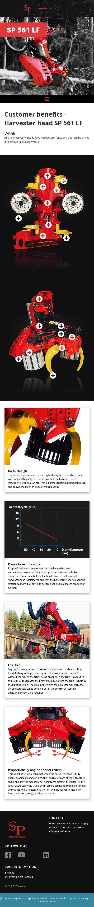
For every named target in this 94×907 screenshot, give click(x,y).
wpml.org (32, 898)
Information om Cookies (19, 876)
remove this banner (47, 901)
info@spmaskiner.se (59, 831)
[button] (47, 99)
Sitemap (9, 872)
